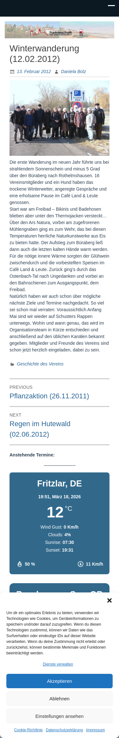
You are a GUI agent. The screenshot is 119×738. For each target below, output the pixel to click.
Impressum (95, 730)
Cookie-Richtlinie (28, 730)
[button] (109, 600)
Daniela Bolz (73, 71)
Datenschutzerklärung (64, 730)
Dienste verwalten (58, 664)
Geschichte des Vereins (40, 363)
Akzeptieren (59, 681)
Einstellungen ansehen (60, 716)
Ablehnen (59, 698)
